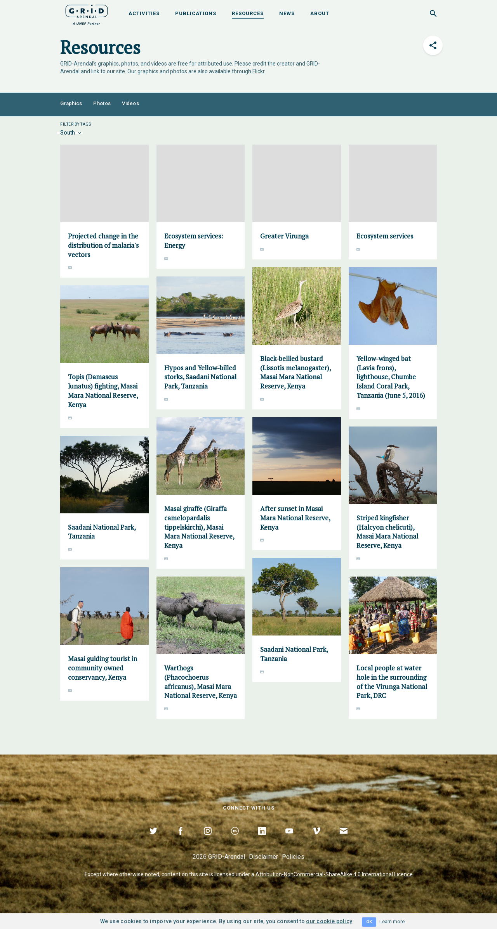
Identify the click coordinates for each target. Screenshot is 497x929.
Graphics (71, 103)
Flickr (258, 71)
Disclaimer (263, 856)
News (287, 13)
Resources (248, 13)
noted (152, 874)
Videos (130, 103)
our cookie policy (329, 921)
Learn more (392, 921)
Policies (293, 856)
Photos (102, 103)
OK (369, 921)
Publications (195, 13)
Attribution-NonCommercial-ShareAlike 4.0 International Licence (334, 874)
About (319, 13)
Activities (144, 13)
